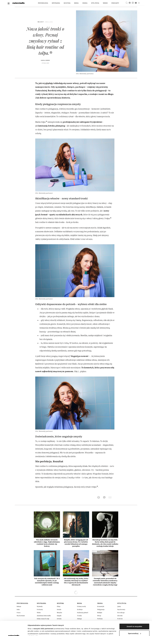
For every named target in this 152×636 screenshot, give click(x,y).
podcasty (115, 3)
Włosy (41, 22)
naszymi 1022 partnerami (43, 614)
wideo (105, 3)
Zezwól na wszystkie (134, 612)
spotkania (56, 3)
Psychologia (43, 3)
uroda (84, 3)
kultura (67, 3)
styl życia (95, 3)
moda (76, 3)
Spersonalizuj (134, 619)
